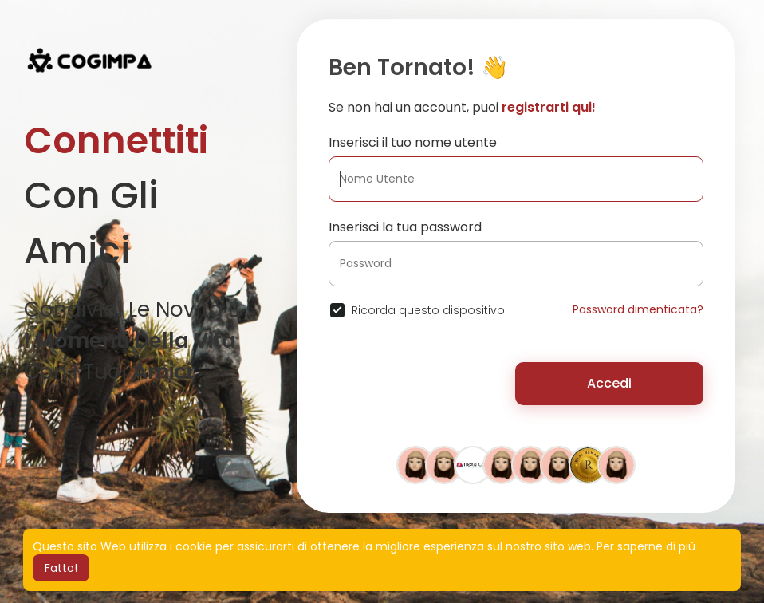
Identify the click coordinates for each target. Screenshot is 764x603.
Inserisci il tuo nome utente (413, 142)
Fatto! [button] (61, 568)
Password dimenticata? (638, 309)
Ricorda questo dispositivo (428, 310)
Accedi (609, 383)
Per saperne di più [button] (646, 546)
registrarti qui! (549, 107)
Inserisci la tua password (405, 227)
